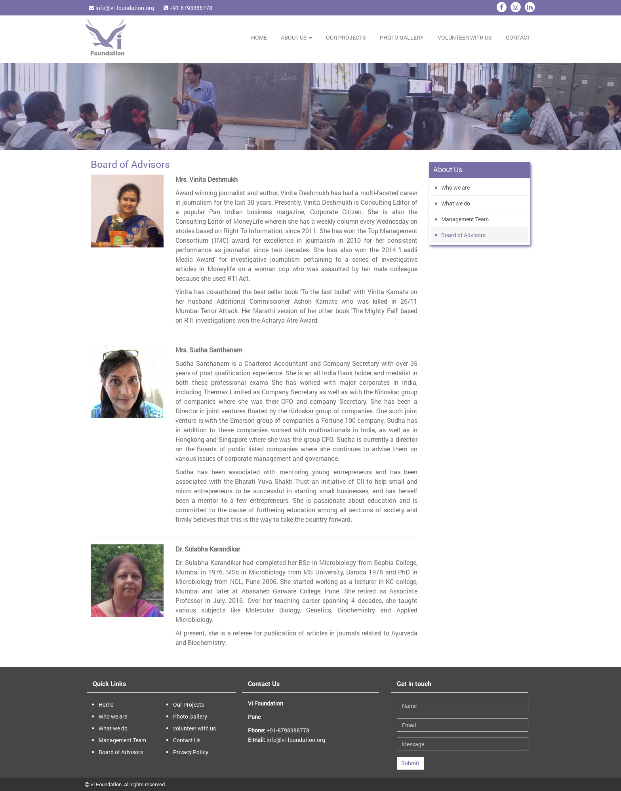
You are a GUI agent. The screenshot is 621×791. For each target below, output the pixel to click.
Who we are (455, 187)
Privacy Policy (190, 752)
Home (259, 37)
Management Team (465, 219)
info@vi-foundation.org (121, 7)
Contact (518, 37)
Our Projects (346, 37)
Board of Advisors (463, 235)
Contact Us (186, 740)
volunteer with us (465, 37)
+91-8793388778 (188, 7)
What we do (455, 203)
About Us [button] (296, 37)
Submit (410, 763)
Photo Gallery (402, 37)
